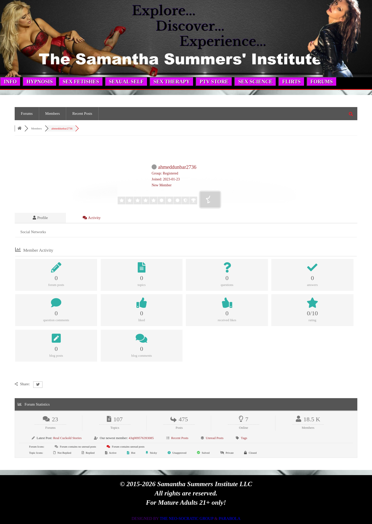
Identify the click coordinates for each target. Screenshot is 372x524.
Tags (244, 438)
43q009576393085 (141, 438)
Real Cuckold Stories (67, 438)
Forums (27, 113)
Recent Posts (82, 113)
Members (52, 113)
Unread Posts (214, 438)
